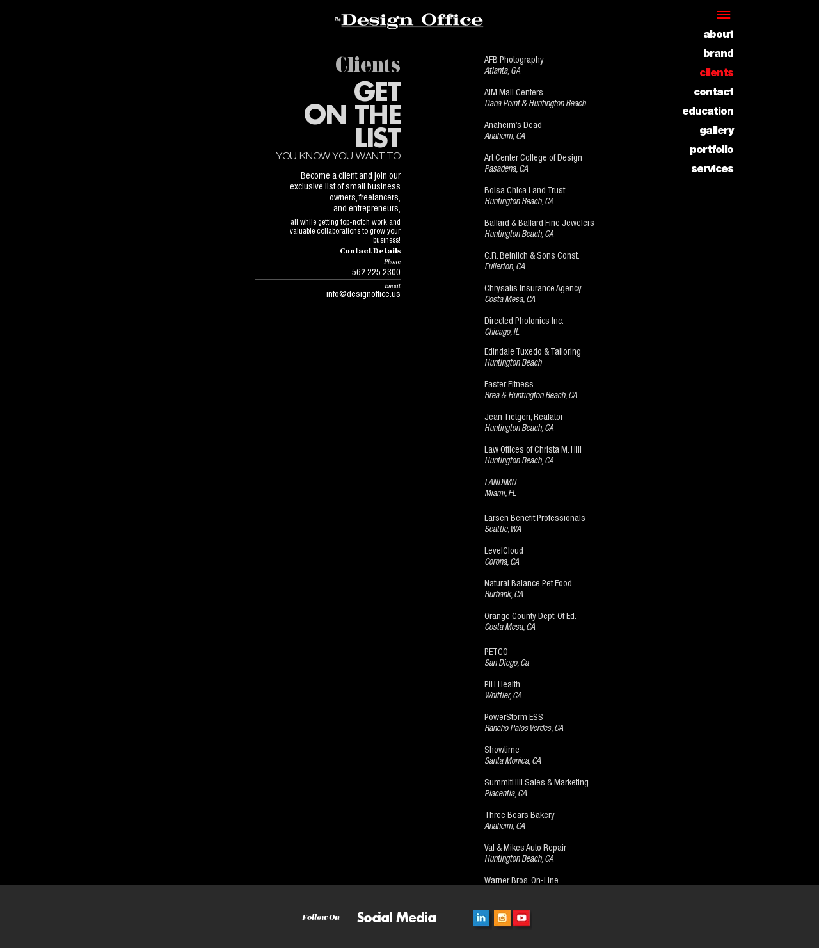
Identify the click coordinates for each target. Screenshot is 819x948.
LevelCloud (503, 551)
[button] (726, 14)
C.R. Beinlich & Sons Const (531, 256)
